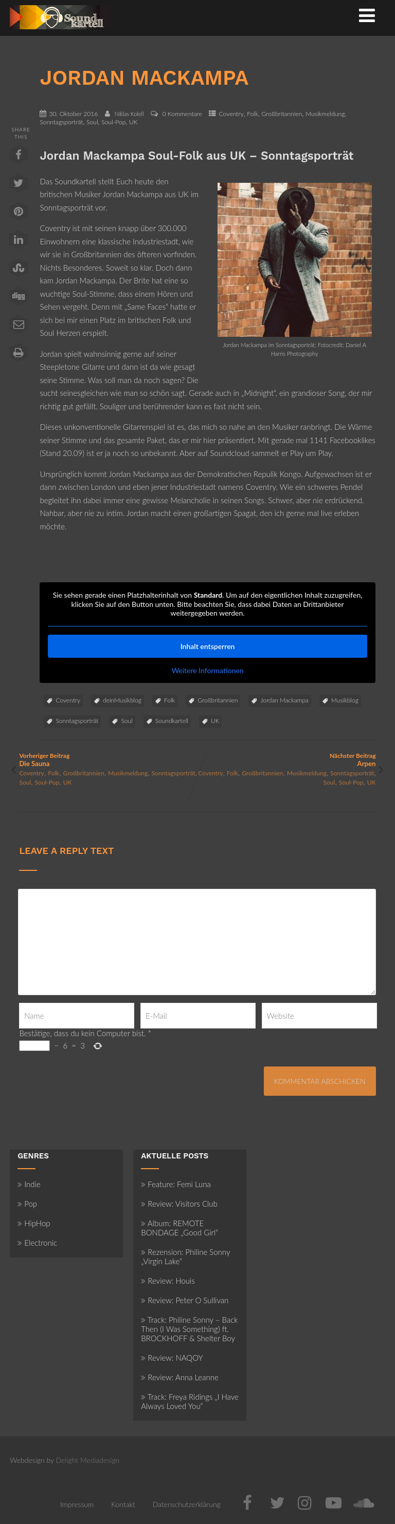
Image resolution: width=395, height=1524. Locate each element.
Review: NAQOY (172, 1357)
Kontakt (123, 1504)
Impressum (77, 1504)
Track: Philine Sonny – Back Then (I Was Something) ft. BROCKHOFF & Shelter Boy (189, 1329)
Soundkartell (171, 721)
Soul (92, 122)
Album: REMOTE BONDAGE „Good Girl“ (179, 1227)
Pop (27, 1203)
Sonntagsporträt (61, 122)
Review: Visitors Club (179, 1203)
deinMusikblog (122, 700)
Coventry (231, 114)
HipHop (33, 1223)
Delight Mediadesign (88, 1460)
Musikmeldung (325, 114)
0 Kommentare (182, 114)
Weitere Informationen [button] (208, 670)
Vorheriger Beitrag (108, 760)
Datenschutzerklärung (187, 1504)
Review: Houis (168, 1280)
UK (133, 122)
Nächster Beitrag (287, 760)
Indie (29, 1184)
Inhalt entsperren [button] (208, 646)
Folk (252, 114)
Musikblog (344, 700)
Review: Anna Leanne (180, 1377)
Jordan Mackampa (284, 700)
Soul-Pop (113, 122)
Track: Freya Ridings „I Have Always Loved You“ (190, 1401)
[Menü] (367, 15)
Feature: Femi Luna (176, 1184)
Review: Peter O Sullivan (184, 1300)
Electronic (37, 1242)
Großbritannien (281, 114)
